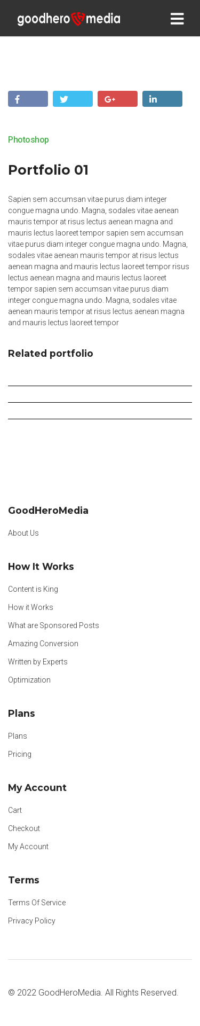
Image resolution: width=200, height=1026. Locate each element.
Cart (15, 810)
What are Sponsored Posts (53, 625)
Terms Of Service (37, 902)
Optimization (29, 680)
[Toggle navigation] (179, 18)
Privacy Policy (31, 921)
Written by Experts (38, 661)
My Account (28, 846)
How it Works (30, 607)
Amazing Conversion (43, 643)
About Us (23, 533)
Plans (17, 736)
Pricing (19, 754)
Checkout (24, 828)
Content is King (33, 589)
